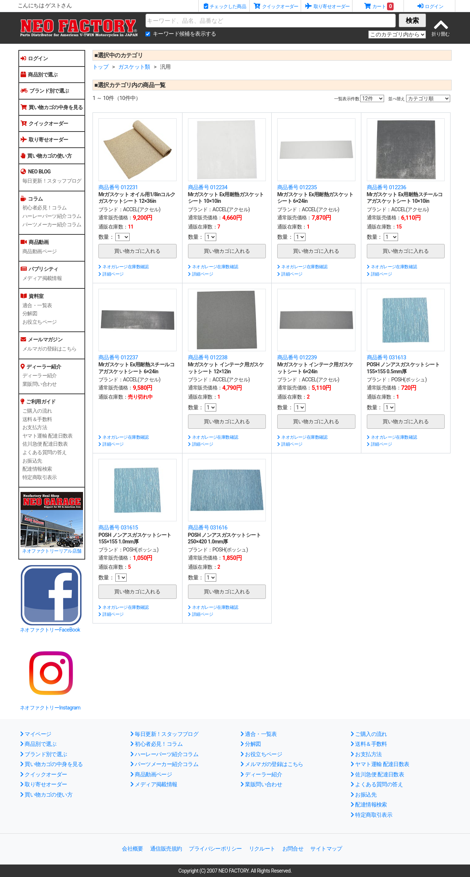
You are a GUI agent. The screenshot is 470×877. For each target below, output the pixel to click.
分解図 (29, 313)
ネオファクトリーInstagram (50, 708)
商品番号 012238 (208, 357)
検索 (412, 20)
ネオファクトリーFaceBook (50, 630)
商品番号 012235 (297, 187)
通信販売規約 (166, 848)
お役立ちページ (39, 322)
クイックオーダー (44, 123)
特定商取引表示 (39, 477)
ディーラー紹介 (39, 375)
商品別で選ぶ (39, 75)
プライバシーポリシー (215, 848)
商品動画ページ (39, 251)
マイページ (35, 734)
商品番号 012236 (386, 187)
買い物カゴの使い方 (46, 156)
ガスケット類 (134, 67)
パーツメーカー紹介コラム (52, 224)
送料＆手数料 (37, 419)
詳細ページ (110, 274)
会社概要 (132, 848)
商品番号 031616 (208, 527)
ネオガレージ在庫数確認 (123, 266)
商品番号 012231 (118, 187)
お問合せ (293, 848)
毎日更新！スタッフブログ (52, 181)
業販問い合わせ (39, 384)
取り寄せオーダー (44, 140)
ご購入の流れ (37, 411)
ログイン (34, 58)
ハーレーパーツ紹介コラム (52, 216)
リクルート (262, 848)
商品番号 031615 (118, 527)
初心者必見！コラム (44, 208)
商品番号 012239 (297, 357)
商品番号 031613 (386, 357)
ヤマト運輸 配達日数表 (47, 436)
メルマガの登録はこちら (49, 349)
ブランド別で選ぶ (45, 91)
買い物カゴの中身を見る (52, 107)
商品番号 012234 (208, 187)
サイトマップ (326, 848)
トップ (100, 67)
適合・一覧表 (37, 305)
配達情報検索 (37, 469)
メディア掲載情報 (42, 278)
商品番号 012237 (118, 357)
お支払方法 (34, 427)
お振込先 (32, 461)
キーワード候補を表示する (184, 33)
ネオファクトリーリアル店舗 (51, 551)
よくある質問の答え (44, 452)
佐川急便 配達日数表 (45, 444)
